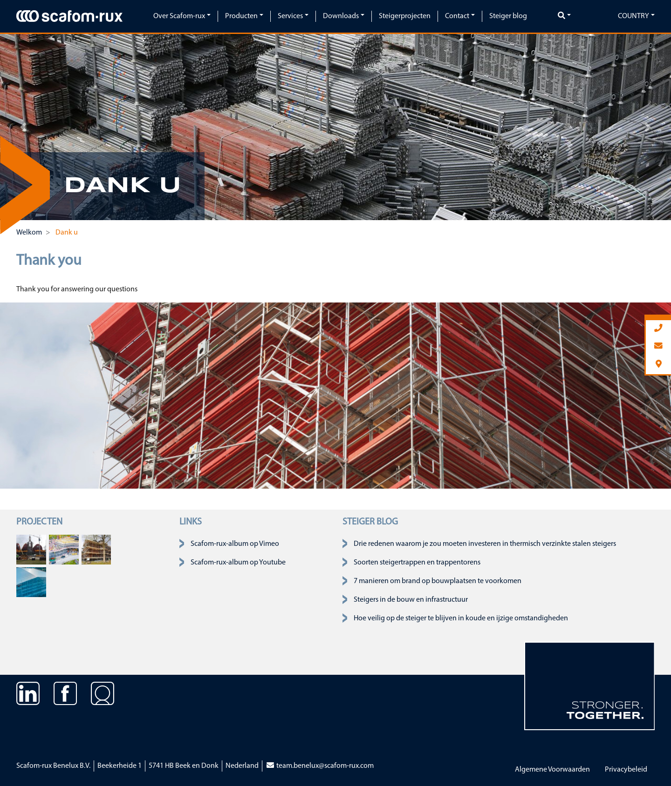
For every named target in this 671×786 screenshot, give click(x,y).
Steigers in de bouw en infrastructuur (411, 600)
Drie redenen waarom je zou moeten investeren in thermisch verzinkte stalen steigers (485, 544)
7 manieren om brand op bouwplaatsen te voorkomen (437, 581)
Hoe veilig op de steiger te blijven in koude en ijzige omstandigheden (461, 618)
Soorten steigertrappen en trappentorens (417, 562)
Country (633, 16)
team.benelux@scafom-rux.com (320, 766)
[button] (23, 127)
